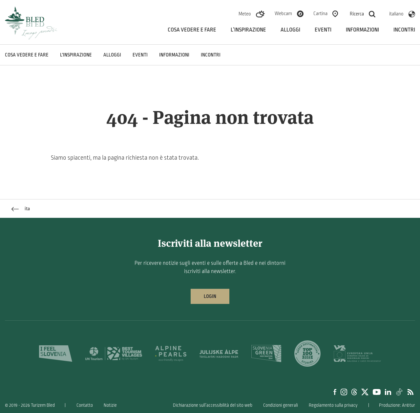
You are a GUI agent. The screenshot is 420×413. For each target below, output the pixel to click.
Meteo (245, 13)
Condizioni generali (280, 405)
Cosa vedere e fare (192, 30)
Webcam (283, 13)
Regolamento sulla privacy (333, 405)
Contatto (84, 405)
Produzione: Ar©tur (397, 405)
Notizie (110, 405)
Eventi (323, 30)
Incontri (404, 30)
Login (210, 296)
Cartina (320, 13)
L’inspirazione (248, 30)
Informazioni (362, 30)
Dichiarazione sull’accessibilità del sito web (212, 405)
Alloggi (290, 30)
